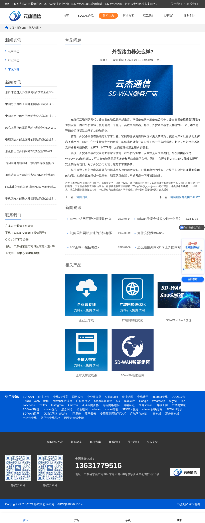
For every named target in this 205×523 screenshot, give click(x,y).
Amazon (73, 409)
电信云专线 (30, 421)
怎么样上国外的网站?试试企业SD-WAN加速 (31, 151)
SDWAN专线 (174, 413)
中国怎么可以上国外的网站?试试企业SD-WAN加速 (31, 104)
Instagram (57, 409)
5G (118, 404)
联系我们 (192, 3)
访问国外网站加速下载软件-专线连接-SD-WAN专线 (31, 163)
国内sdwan (145, 409)
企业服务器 (94, 400)
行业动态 (13, 60)
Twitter (43, 409)
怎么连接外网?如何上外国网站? (160, 247)
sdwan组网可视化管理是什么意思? (93, 218)
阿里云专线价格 (50, 421)
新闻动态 (108, 15)
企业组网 (127, 400)
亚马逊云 (90, 417)
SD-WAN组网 (31, 417)
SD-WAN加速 (31, 413)
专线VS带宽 (60, 400)
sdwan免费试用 (62, 404)
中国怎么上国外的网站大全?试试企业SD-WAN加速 (31, 115)
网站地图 (194, 508)
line (183, 404)
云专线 (157, 417)
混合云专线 (172, 417)
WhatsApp (158, 404)
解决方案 (128, 15)
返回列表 (82, 197)
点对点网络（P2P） (55, 417)
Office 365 (111, 400)
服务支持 (189, 15)
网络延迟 (129, 409)
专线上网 (162, 409)
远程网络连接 (111, 409)
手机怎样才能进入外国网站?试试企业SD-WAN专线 (31, 198)
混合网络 (66, 413)
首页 (66, 15)
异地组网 (82, 413)
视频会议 (129, 404)
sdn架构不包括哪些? (84, 247)
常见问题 (34, 27)
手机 (128, 518)
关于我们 (176, 3)
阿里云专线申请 (74, 421)
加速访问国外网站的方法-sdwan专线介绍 (30, 174)
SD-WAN (28, 400)
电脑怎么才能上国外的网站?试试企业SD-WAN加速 (31, 139)
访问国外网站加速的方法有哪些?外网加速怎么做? (93, 233)
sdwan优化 (50, 413)
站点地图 (183, 508)
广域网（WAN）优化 (36, 404)
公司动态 (13, 51)
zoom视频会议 (103, 404)
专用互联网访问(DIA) (113, 417)
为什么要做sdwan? (150, 233)
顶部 (179, 518)
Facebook (29, 409)
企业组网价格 (90, 409)
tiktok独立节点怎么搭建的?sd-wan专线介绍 (31, 186)
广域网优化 (83, 404)
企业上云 (43, 400)
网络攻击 (77, 400)
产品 (76, 518)
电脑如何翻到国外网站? (185, 197)
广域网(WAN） (139, 417)
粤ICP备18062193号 (70, 508)
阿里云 (76, 417)
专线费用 (142, 400)
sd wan (96, 413)
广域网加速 (179, 409)
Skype (173, 404)
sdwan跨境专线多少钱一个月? (158, 218)
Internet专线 (159, 400)
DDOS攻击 (178, 400)
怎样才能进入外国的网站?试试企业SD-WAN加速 (31, 92)
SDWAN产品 (86, 15)
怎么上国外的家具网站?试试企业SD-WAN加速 (31, 127)
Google (143, 404)
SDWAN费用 (130, 413)
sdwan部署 (111, 413)
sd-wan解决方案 (152, 413)
